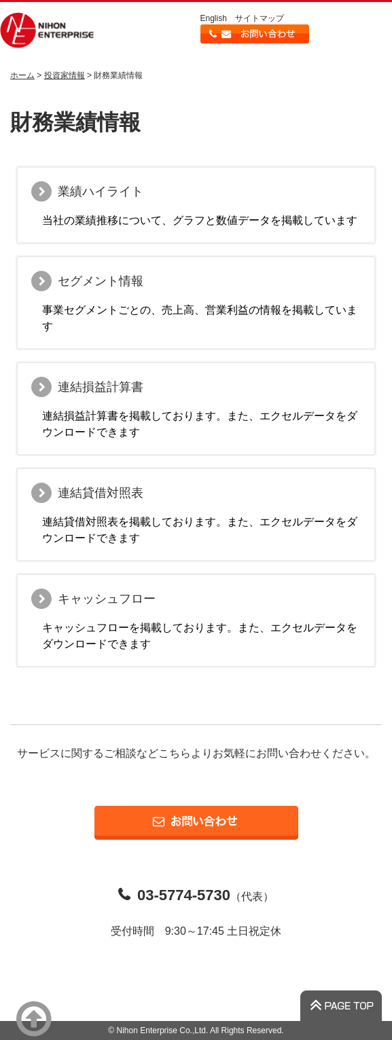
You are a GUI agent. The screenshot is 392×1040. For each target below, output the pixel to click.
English (213, 18)
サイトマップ (259, 18)
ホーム (22, 75)
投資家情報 (64, 75)
